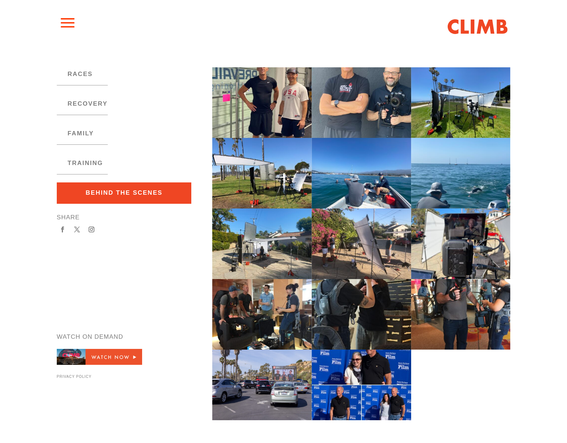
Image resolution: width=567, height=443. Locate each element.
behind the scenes (124, 192)
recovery (88, 103)
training (85, 163)
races (80, 74)
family (81, 133)
